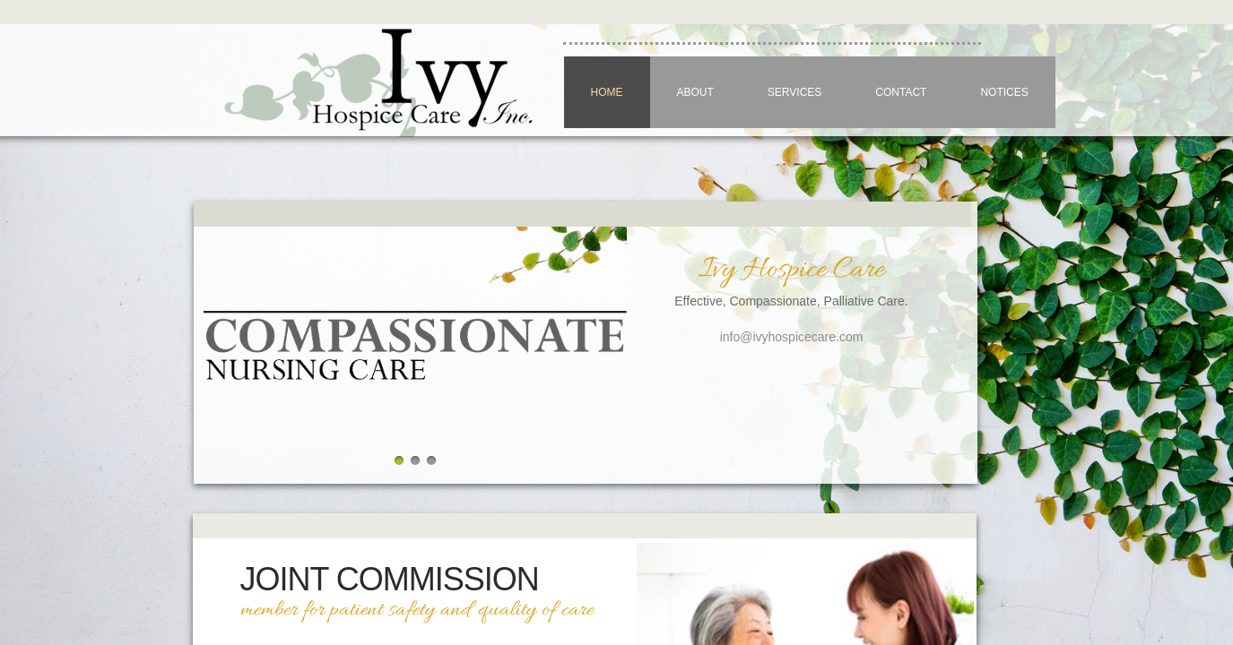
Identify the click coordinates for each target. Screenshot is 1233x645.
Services (794, 92)
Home (607, 92)
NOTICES (1004, 92)
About (695, 92)
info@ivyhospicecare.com (792, 337)
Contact (900, 92)
